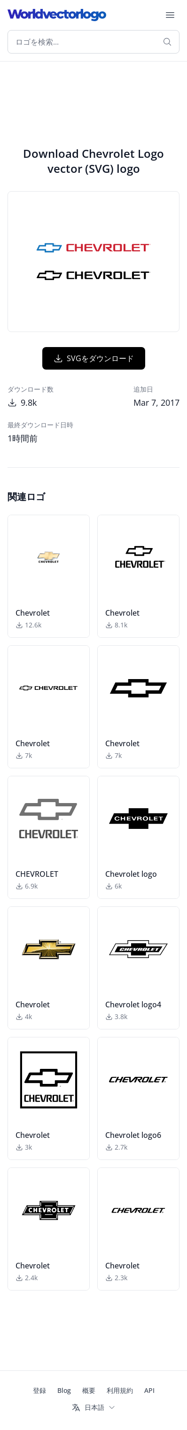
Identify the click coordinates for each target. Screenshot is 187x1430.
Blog (64, 1390)
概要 (88, 1390)
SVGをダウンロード (94, 358)
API (149, 1390)
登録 (39, 1390)
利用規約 (120, 1390)
